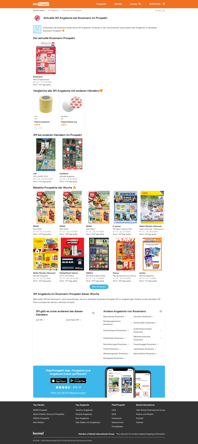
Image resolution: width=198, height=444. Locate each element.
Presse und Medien (145, 414)
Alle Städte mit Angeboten (88, 422)
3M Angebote (53, 10)
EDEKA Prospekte (41, 418)
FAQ (114, 410)
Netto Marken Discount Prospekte (48, 414)
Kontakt (139, 418)
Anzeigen (160, 10)
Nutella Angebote (84, 414)
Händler (118, 4)
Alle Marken (38, 422)
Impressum (117, 418)
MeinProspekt (38, 10)
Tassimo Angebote (84, 410)
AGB (114, 414)
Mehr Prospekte (99, 287)
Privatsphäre (117, 426)
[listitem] (46, 63)
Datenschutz (117, 422)
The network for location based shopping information (140, 434)
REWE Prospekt (40, 410)
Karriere (139, 422)
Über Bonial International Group (150, 410)
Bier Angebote (82, 418)
